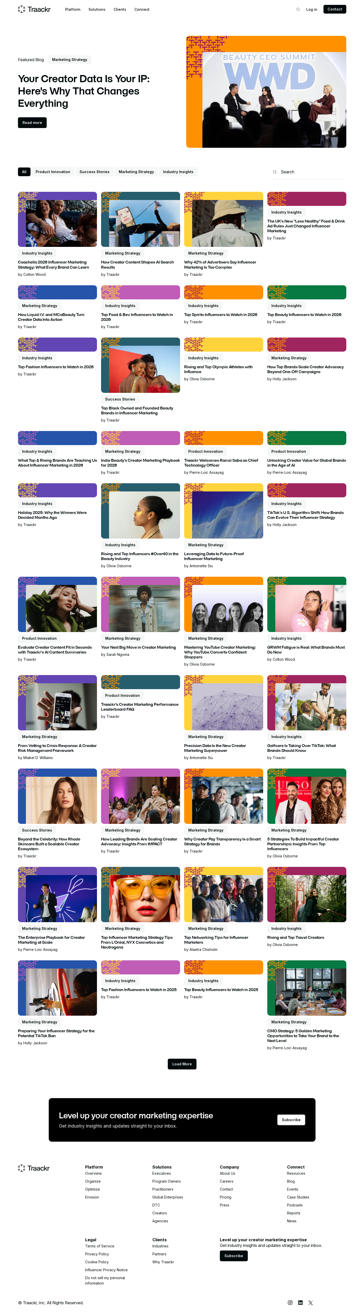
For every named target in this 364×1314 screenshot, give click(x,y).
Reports (293, 1213)
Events (292, 1189)
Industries (160, 1246)
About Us (227, 1173)
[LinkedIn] (300, 1303)
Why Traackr (163, 1262)
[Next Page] (182, 1064)
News (292, 1221)
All (24, 172)
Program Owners (166, 1181)
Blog (291, 1181)
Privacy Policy (97, 1254)
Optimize (92, 1189)
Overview (93, 1173)
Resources (296, 1173)
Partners (159, 1254)
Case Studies (298, 1197)
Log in (311, 9)
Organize (93, 1181)
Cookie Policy (97, 1262)
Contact (335, 9)
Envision (92, 1197)
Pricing (225, 1197)
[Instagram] (290, 1303)
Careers (226, 1181)
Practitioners (162, 1189)
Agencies (160, 1221)
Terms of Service (99, 1246)
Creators (159, 1213)
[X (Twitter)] (311, 1303)
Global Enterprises (167, 1197)
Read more (32, 122)
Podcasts (295, 1205)
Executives (161, 1173)
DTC (156, 1205)
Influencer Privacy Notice (106, 1270)
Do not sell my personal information (105, 1280)
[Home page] (34, 9)
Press (224, 1205)
